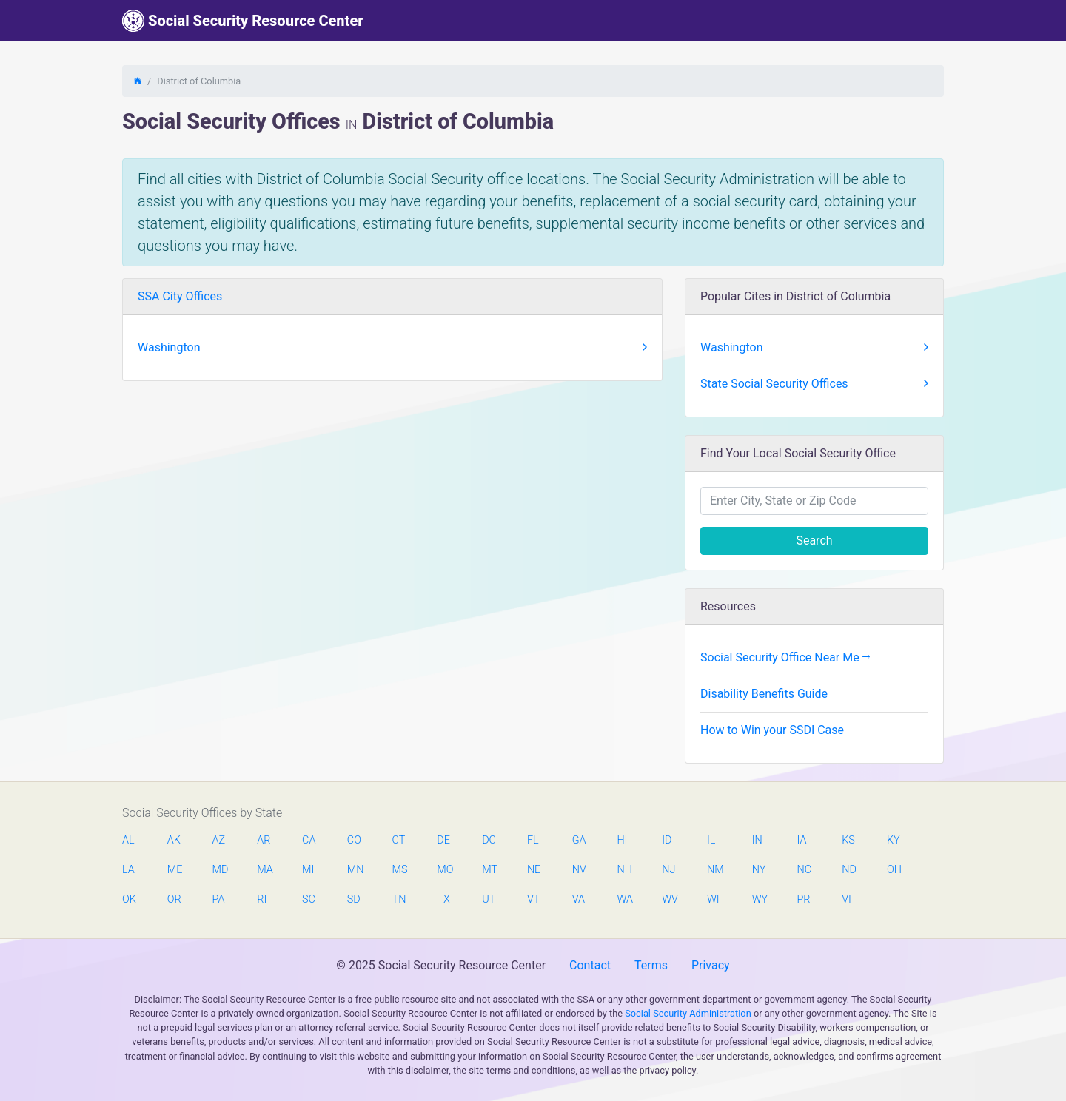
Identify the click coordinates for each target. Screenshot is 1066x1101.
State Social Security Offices (814, 384)
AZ (219, 840)
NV (579, 869)
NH (624, 869)
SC (308, 899)
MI (308, 869)
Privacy (710, 965)
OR (174, 899)
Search (814, 540)
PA (218, 899)
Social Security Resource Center (242, 21)
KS (848, 840)
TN (399, 899)
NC (804, 869)
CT (399, 840)
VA (578, 899)
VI (846, 899)
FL (533, 840)
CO (354, 840)
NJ (668, 869)
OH (894, 869)
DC (489, 840)
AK (174, 840)
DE (443, 840)
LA (128, 869)
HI (622, 840)
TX (443, 899)
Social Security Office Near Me (785, 657)
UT (488, 899)
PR (803, 899)
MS (399, 869)
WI (713, 899)
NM (714, 869)
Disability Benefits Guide (764, 694)
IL (711, 840)
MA (264, 869)
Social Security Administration (688, 1013)
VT (533, 899)
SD (354, 899)
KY (893, 840)
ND (849, 869)
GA (579, 840)
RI (261, 899)
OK (129, 899)
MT (489, 869)
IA (801, 840)
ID (666, 840)
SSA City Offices (180, 296)
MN (354, 869)
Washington (392, 348)
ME (174, 869)
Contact (590, 965)
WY (759, 899)
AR (263, 840)
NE (533, 869)
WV (669, 899)
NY (759, 869)
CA (308, 840)
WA (624, 899)
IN (757, 840)
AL (128, 840)
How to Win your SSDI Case (772, 730)
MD (219, 869)
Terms (651, 965)
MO (444, 869)
